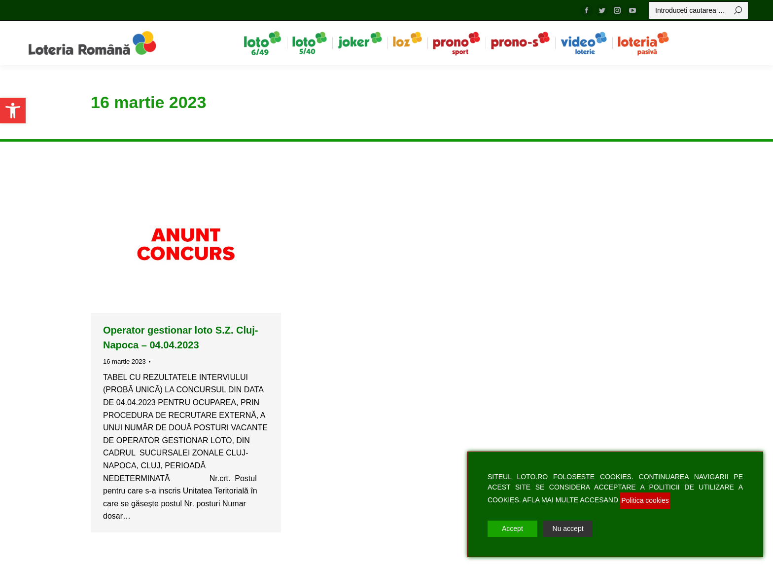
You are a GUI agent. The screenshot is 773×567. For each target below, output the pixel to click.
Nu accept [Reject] (568, 528)
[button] (13, 110)
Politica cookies (645, 500)
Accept (512, 528)
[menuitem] (262, 43)
